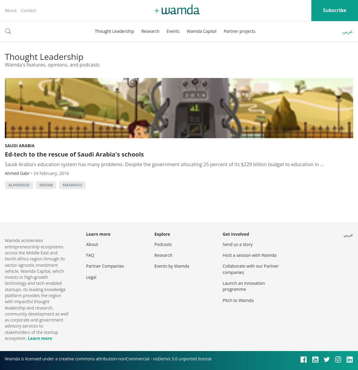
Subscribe (334, 10)
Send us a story (238, 244)
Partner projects (239, 31)
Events (173, 31)
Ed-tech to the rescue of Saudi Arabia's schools (74, 154)
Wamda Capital (201, 31)
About (11, 10)
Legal (91, 277)
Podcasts (163, 244)
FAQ (90, 255)
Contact (28, 10)
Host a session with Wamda (250, 255)
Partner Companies (105, 266)
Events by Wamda (171, 266)
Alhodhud (19, 185)
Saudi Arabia (20, 145)
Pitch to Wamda (238, 300)
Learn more (40, 338)
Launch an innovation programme (244, 286)
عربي (347, 31)
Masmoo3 (72, 185)
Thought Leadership (114, 31)
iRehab (46, 185)
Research (151, 31)
